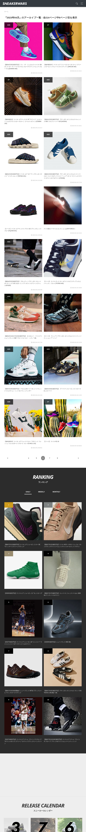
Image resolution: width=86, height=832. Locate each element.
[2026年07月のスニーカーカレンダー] (43, 654)
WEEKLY (41, 492)
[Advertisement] (43, 599)
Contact (25, 803)
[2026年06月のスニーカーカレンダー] (70, 654)
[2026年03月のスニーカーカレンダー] (16, 654)
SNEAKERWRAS (64, 803)
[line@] (53, 788)
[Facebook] (39, 788)
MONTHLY (56, 492)
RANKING (43, 476)
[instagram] (46, 788)
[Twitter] (32, 788)
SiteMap (8, 803)
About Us (16, 803)
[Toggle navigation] (81, 3)
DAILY (28, 492)
